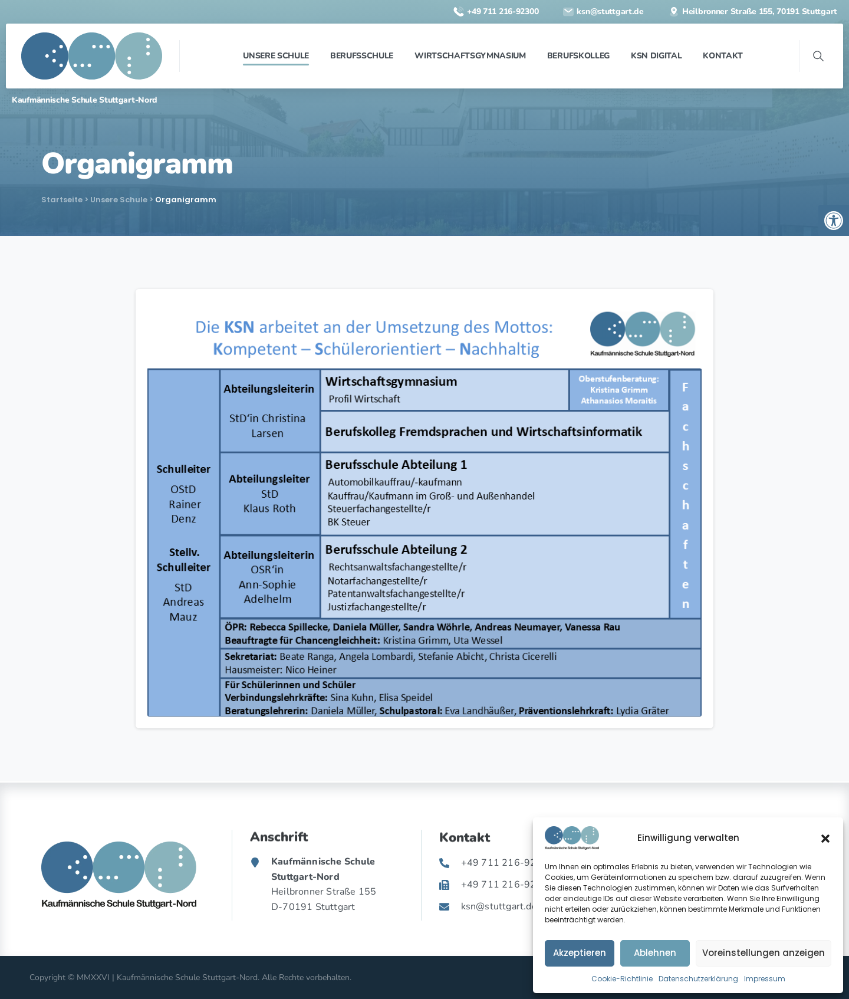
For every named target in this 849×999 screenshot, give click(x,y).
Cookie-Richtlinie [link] (622, 979)
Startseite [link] (62, 199)
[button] (825, 838)
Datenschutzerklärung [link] (698, 979)
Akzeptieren (579, 953)
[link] (833, 220)
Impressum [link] (764, 979)
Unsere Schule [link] (118, 199)
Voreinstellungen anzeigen (763, 953)
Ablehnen (655, 953)
